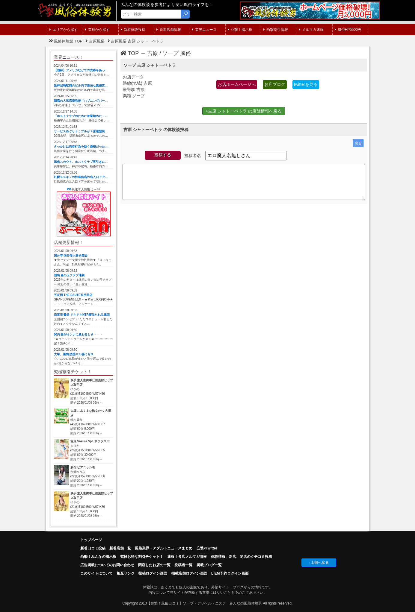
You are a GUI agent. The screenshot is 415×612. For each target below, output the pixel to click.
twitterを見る (306, 84)
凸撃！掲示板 (240, 30)
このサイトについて (96, 573)
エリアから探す (63, 30)
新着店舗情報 (168, 30)
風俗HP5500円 (348, 30)
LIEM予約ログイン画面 (230, 573)
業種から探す (97, 30)
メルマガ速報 (311, 30)
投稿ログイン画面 (152, 573)
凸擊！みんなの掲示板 (98, 557)
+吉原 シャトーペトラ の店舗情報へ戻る (244, 111)
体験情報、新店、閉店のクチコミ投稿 (241, 557)
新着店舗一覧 (120, 548)
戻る (358, 143)
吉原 (152, 53)
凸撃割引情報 (275, 30)
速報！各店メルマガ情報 (187, 557)
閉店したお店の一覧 (154, 565)
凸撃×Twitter (207, 548)
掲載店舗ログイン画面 (189, 573)
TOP (129, 53)
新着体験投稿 (133, 30)
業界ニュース (204, 30)
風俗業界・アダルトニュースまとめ (163, 548)
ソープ (170, 53)
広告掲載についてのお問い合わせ (107, 565)
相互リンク (126, 573)
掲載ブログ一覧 (209, 565)
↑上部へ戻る (319, 563)
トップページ (91, 540)
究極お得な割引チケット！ (141, 557)
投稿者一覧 (183, 565)
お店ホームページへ (237, 84)
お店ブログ (274, 84)
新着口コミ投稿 (92, 548)
